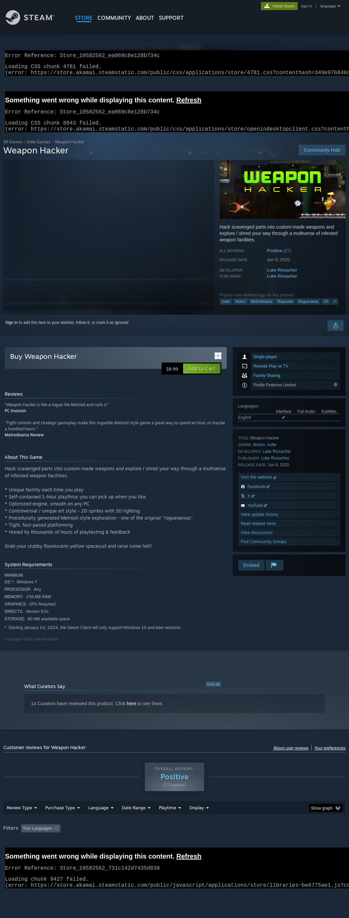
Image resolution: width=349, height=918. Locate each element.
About (145, 17)
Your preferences (330, 756)
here (131, 711)
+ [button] (335, 309)
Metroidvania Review (24, 442)
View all (213, 692)
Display (196, 825)
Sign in (11, 330)
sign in (306, 6)
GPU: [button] (318, 845)
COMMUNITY (114, 17)
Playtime (167, 825)
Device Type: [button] (16, 855)
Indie (226, 309)
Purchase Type (60, 825)
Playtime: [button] (157, 845)
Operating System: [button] (261, 845)
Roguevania (308, 309)
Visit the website (259, 485)
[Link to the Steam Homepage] (34, 23)
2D (325, 309)
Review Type (19, 825)
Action (240, 309)
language (328, 6)
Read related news (258, 531)
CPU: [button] (296, 845)
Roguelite (285, 309)
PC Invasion (15, 418)
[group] (174, 850)
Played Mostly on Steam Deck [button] (205, 845)
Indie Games (38, 149)
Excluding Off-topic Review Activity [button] (105, 845)
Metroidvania (261, 309)
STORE (84, 17)
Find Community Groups (264, 549)
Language (98, 825)
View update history (259, 522)
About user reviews (291, 756)
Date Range (133, 825)
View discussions (257, 540)
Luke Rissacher (282, 278)
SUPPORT (171, 17)
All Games (13, 149)
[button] (202, 376)
